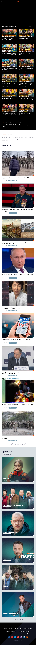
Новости (10, 134)
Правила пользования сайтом (24, 631)
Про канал (5, 628)
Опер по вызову (10, 532)
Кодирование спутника (14, 633)
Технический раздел (16, 629)
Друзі (5, 586)
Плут (5, 559)
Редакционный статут (24, 633)
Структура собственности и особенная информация (23, 628)
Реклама (23, 629)
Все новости (6, 148)
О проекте (4, 134)
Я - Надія (7, 478)
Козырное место (10, 613)
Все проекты (6, 454)
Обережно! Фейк (13, 180)
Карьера (10, 628)
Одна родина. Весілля (13, 505)
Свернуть (30, 124)
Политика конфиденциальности (11, 631)
